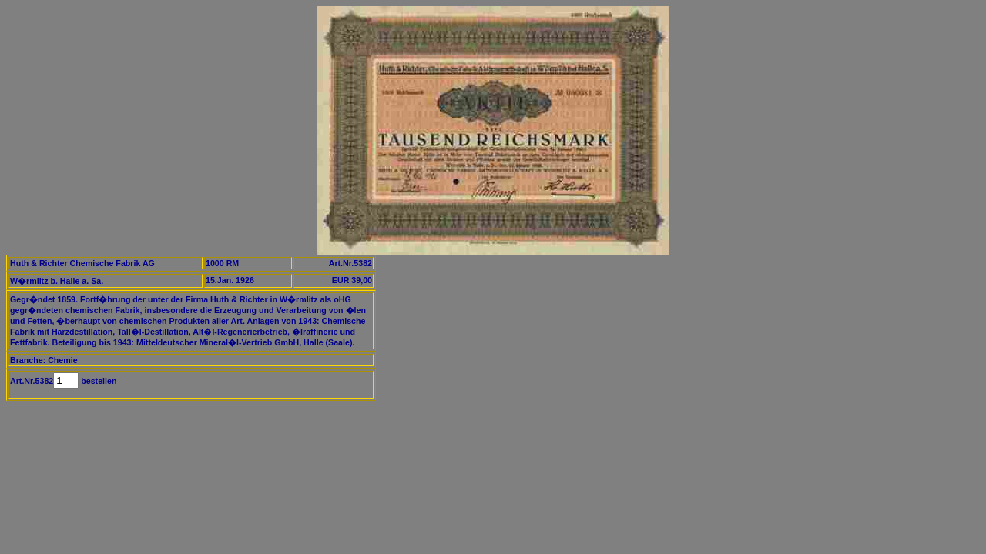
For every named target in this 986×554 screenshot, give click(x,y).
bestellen (97, 380)
